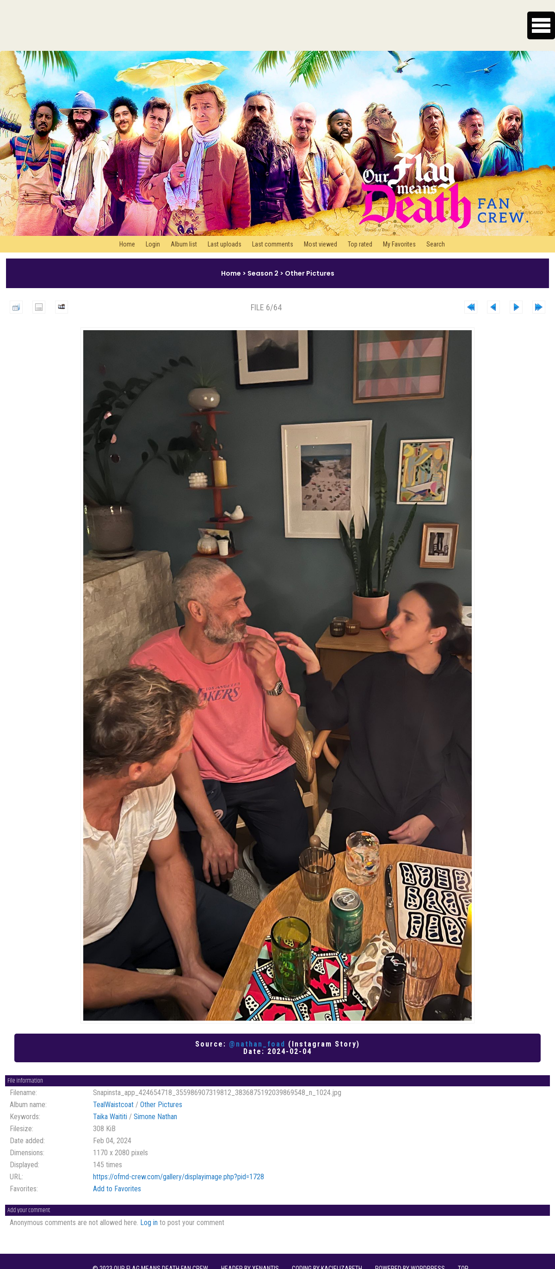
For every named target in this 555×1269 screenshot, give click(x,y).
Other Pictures (309, 273)
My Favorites (399, 244)
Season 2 (262, 273)
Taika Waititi (110, 1116)
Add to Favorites (117, 1188)
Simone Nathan (155, 1116)
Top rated (360, 244)
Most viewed (320, 244)
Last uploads (224, 244)
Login (153, 244)
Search (435, 244)
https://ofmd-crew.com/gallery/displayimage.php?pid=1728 (178, 1176)
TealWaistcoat (113, 1104)
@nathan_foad (257, 1044)
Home (127, 244)
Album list (184, 244)
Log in (149, 1222)
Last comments (272, 244)
